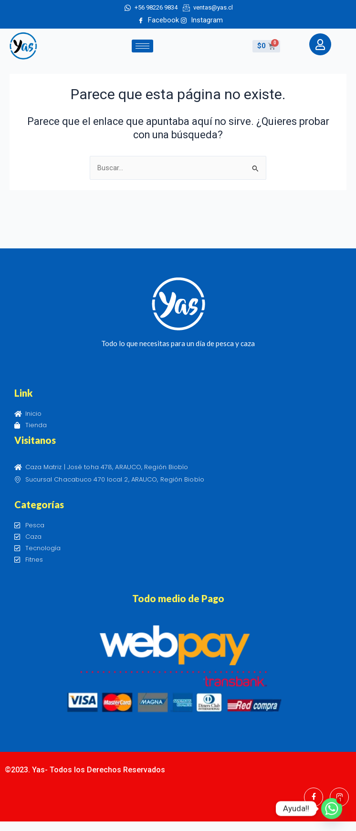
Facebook (158, 20)
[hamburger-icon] (142, 46)
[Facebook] (313, 797)
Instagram (202, 20)
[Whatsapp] (331, 808)
